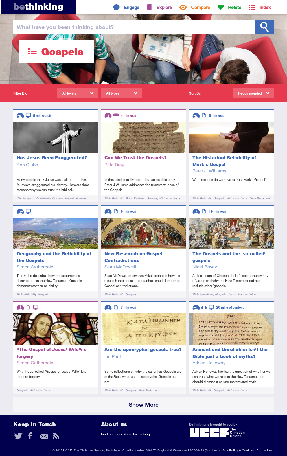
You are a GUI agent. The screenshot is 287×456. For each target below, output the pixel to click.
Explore (164, 7)
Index (265, 7)
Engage (131, 7)
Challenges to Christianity (33, 198)
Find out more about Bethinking (125, 434)
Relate (234, 7)
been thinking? (65, 26)
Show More (144, 404)
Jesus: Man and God (242, 294)
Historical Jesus (75, 198)
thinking (38, 6)
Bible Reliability (114, 198)
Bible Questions (202, 294)
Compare (200, 7)
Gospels (57, 198)
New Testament (259, 198)
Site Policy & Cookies (238, 450)
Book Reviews (135, 198)
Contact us (264, 450)
